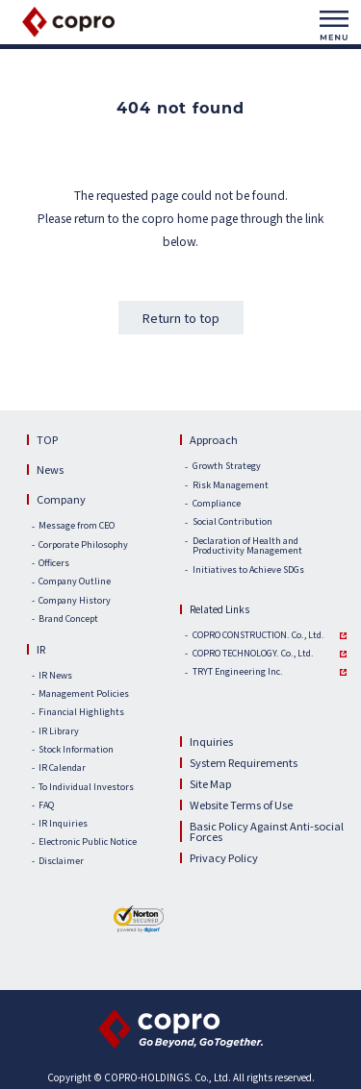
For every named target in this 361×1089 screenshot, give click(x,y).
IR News (55, 676)
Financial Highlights (81, 712)
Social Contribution (232, 522)
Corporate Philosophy (83, 545)
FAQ (46, 806)
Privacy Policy (224, 857)
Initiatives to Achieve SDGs (248, 570)
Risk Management (231, 486)
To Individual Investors (86, 787)
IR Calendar (62, 768)
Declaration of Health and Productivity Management (247, 546)
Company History (75, 601)
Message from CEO (77, 526)
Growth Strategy (227, 466)
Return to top (180, 318)
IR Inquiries (63, 824)
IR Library (59, 732)
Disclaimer (61, 861)
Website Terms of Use (241, 804)
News (50, 469)
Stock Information (76, 750)
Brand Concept (68, 619)
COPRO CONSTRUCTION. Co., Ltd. (258, 636)
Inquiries (211, 741)
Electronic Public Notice (88, 842)
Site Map (210, 783)
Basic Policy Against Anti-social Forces (267, 831)
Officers (54, 563)
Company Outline (75, 582)
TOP (47, 439)
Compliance (217, 504)
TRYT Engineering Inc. (238, 672)
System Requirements (243, 762)
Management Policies (84, 694)
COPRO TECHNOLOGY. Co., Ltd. (253, 654)
